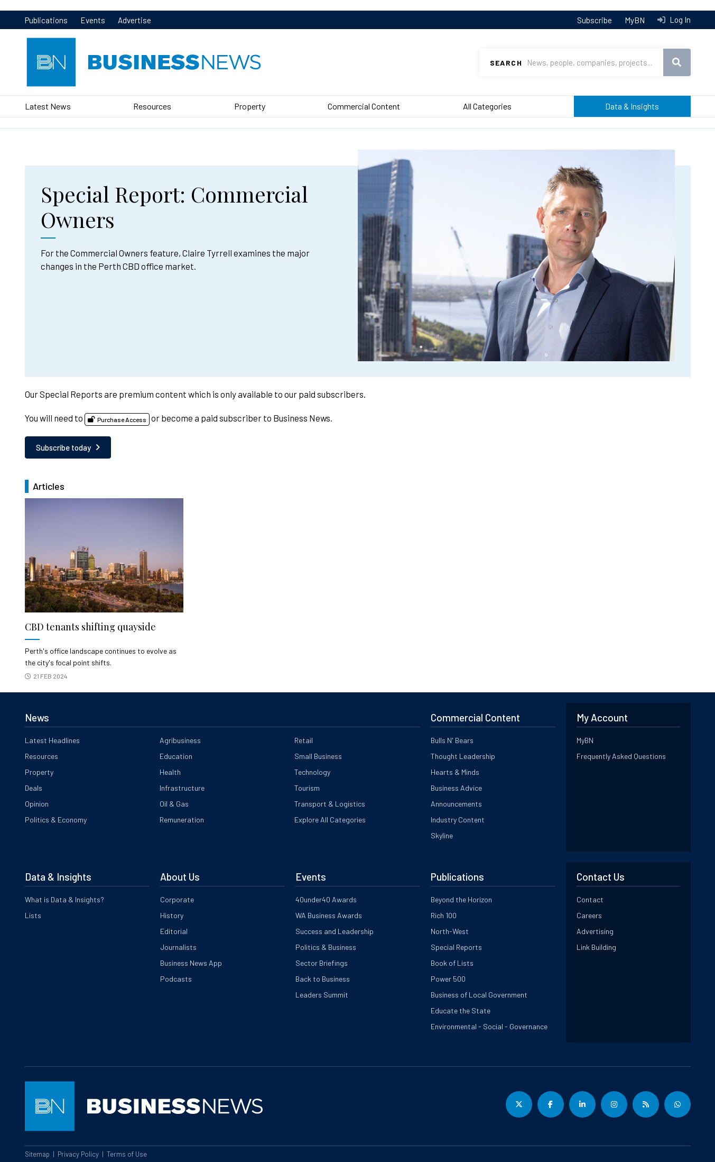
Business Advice (456, 787)
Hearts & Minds (455, 771)
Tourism (307, 787)
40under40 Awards (326, 899)
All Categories (487, 106)
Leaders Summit (321, 994)
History (171, 915)
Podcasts (176, 978)
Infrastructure (182, 787)
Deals (33, 787)
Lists (33, 915)
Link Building (596, 947)
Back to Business (322, 978)
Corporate (177, 899)
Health (170, 771)
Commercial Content (364, 106)
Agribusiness (180, 740)
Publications (46, 20)
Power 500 (448, 978)
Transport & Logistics (329, 803)
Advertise (134, 20)
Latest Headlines (52, 740)
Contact (590, 899)
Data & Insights (632, 106)
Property (249, 106)
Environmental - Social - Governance (489, 1026)
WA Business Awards (328, 915)
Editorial (174, 931)
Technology (312, 771)
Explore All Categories (330, 819)
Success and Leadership (334, 931)
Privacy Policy (78, 1154)
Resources (152, 106)
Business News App (191, 962)
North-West (450, 931)
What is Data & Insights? (64, 899)
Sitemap (37, 1154)
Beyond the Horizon (461, 899)
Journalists (178, 947)
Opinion (37, 803)
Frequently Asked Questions (621, 756)
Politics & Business (325, 947)
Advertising (595, 931)
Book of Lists (452, 962)
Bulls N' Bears (452, 740)
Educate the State (460, 1010)
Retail (303, 740)
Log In (679, 19)
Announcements (456, 803)
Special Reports (456, 947)
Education (176, 756)
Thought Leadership (463, 756)
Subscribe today (63, 447)
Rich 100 (444, 915)
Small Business (318, 756)
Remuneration (182, 819)
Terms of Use (127, 1154)
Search (506, 62)
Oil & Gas (174, 803)
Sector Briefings (321, 962)
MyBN (635, 20)
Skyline (442, 835)
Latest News (48, 106)
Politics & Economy (56, 819)
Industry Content (458, 819)
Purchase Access (121, 419)
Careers (589, 915)
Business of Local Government (479, 994)
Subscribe (594, 20)
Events (92, 20)
